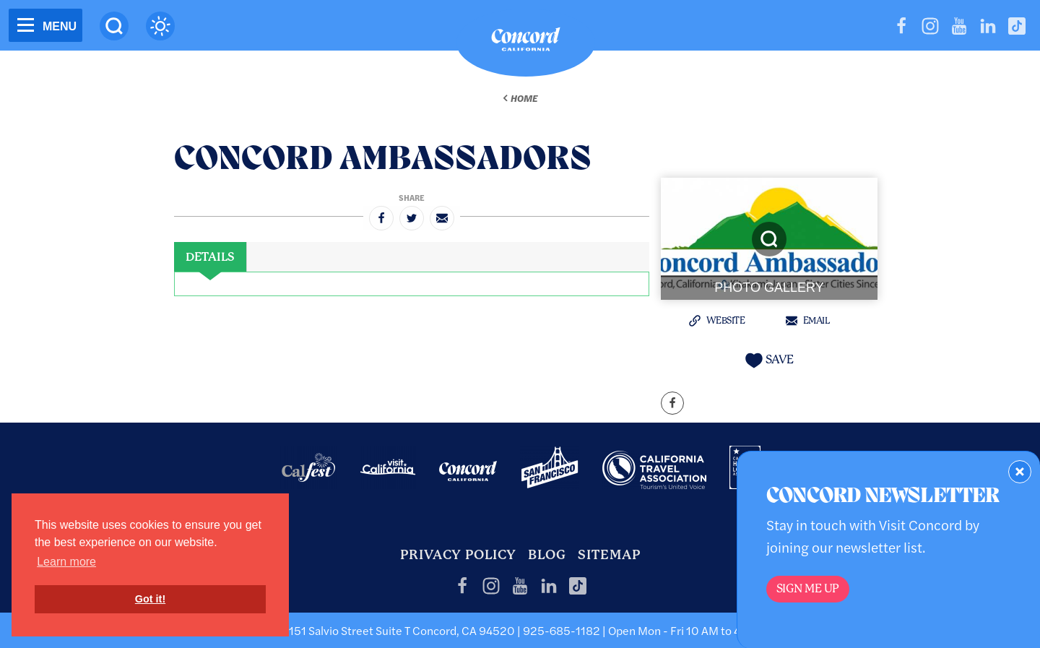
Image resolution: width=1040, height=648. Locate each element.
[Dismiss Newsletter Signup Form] (1019, 471)
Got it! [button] (150, 599)
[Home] (525, 43)
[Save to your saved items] (769, 360)
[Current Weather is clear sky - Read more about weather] (160, 26)
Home (524, 98)
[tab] (210, 257)
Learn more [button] (66, 562)
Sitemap (609, 554)
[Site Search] (114, 26)
